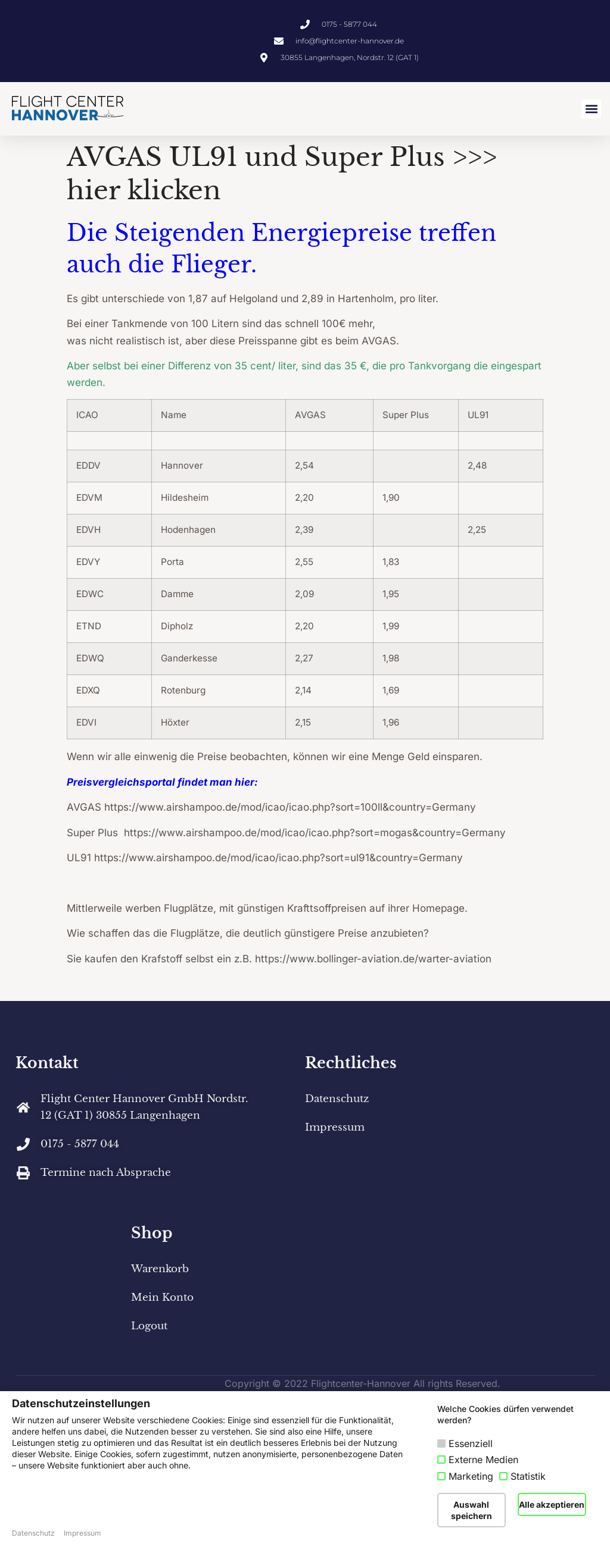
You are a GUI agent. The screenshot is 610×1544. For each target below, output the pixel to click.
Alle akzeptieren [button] (551, 1504)
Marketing (471, 1476)
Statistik (528, 1476)
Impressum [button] (82, 1533)
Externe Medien (483, 1459)
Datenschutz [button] (33, 1533)
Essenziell (471, 1443)
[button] (591, 109)
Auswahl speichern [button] (471, 1510)
